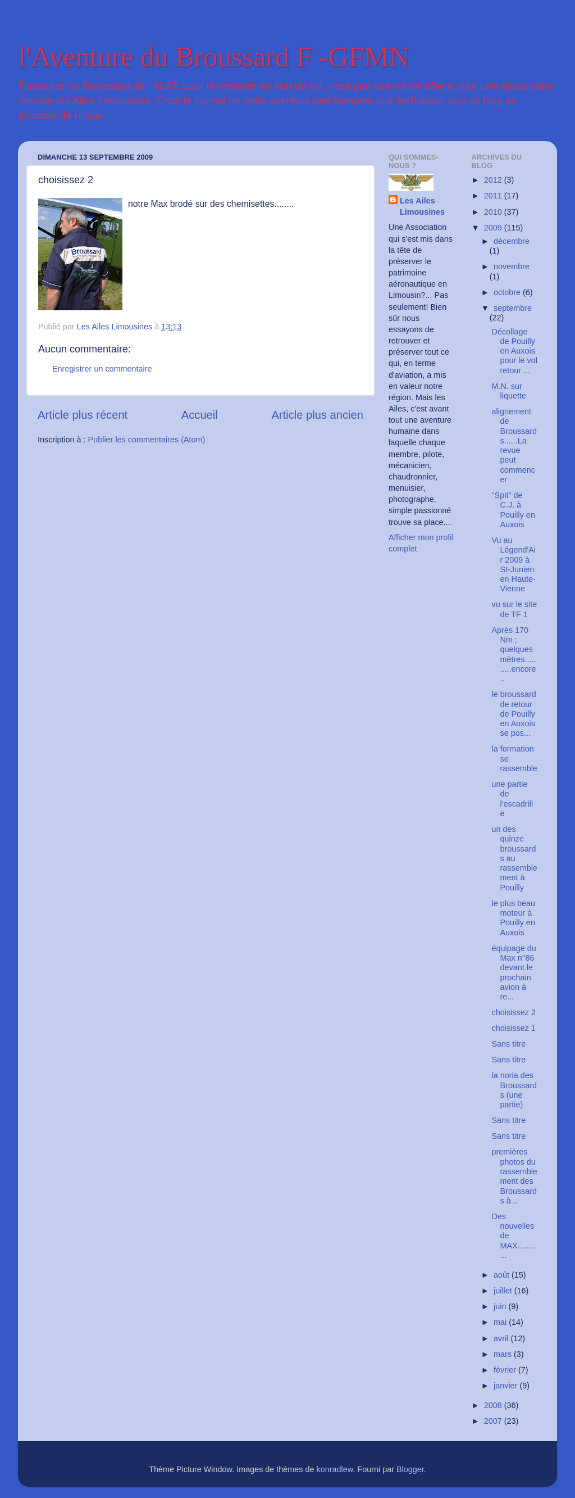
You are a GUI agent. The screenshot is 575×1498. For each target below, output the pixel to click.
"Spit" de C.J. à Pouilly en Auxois (513, 510)
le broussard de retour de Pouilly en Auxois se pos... (513, 713)
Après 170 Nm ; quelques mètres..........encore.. (513, 654)
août (503, 1274)
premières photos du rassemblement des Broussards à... (514, 1176)
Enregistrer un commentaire (102, 368)
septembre (513, 308)
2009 (494, 227)
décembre (512, 241)
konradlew (335, 1469)
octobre (508, 292)
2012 (494, 179)
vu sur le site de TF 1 (514, 609)
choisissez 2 (513, 1012)
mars (504, 1354)
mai (501, 1322)
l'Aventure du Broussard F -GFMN (213, 57)
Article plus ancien (317, 415)
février (506, 1369)
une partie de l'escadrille (512, 799)
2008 (494, 1405)
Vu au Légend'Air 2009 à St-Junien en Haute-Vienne (513, 564)
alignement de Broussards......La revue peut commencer (514, 445)
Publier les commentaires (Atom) (147, 439)
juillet (504, 1290)
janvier (506, 1385)
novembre (512, 266)
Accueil (199, 415)
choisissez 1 (513, 1028)
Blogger (410, 1469)
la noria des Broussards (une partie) (514, 1090)
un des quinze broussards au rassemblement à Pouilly (514, 858)
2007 (494, 1420)
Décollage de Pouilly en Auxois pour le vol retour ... (514, 351)
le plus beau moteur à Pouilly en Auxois (513, 918)
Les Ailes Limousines (422, 206)
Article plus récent (82, 415)
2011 (494, 195)
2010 (494, 211)
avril (502, 1338)
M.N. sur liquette (508, 391)
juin (501, 1306)
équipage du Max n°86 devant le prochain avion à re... (513, 972)
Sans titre (508, 1043)
